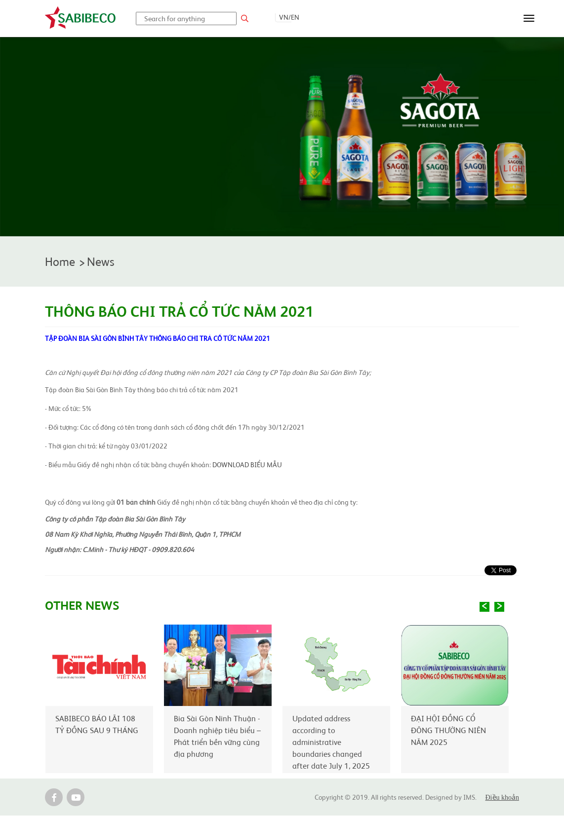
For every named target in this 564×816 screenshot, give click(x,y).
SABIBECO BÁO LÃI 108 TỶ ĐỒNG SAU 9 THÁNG (96, 724)
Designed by (444, 797)
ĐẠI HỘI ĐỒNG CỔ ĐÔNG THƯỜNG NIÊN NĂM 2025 (448, 730)
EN (295, 17)
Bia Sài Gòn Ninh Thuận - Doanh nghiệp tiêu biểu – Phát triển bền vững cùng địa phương (217, 736)
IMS (469, 797)
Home (60, 262)
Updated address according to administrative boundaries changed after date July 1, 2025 (331, 742)
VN (283, 17)
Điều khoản (502, 798)
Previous (484, 607)
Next (499, 607)
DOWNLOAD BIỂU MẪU (247, 465)
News (102, 262)
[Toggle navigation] (529, 18)
